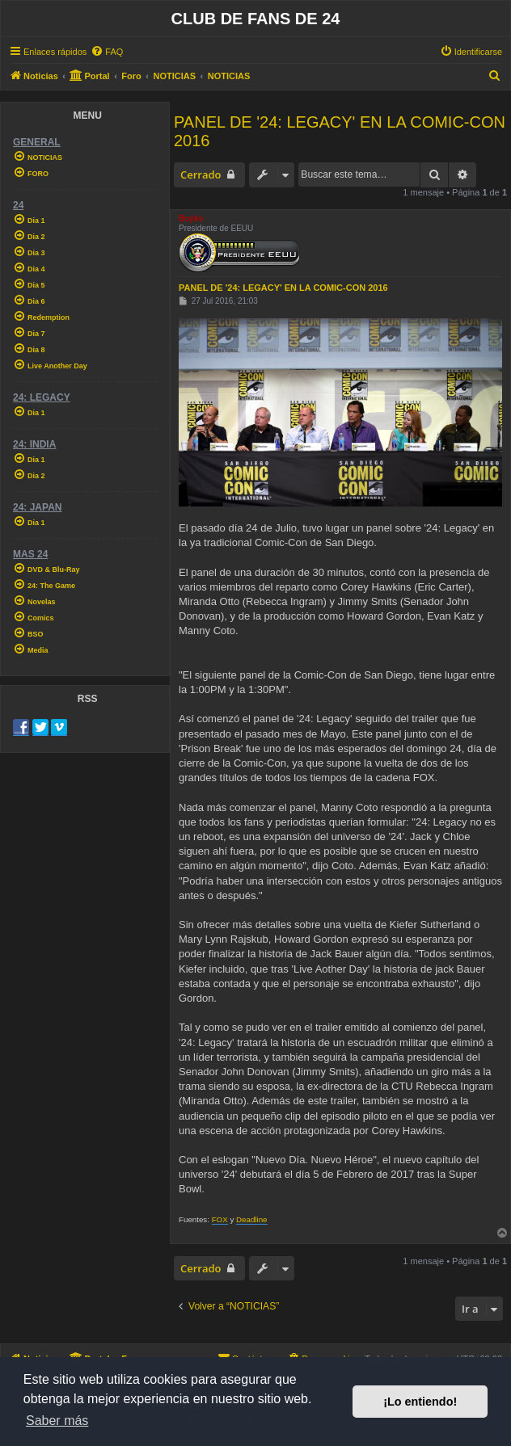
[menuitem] (107, 51)
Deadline (252, 1219)
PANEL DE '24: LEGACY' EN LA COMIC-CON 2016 (339, 131)
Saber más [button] (57, 1420)
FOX (220, 1219)
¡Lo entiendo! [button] (420, 1401)
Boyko (191, 218)
